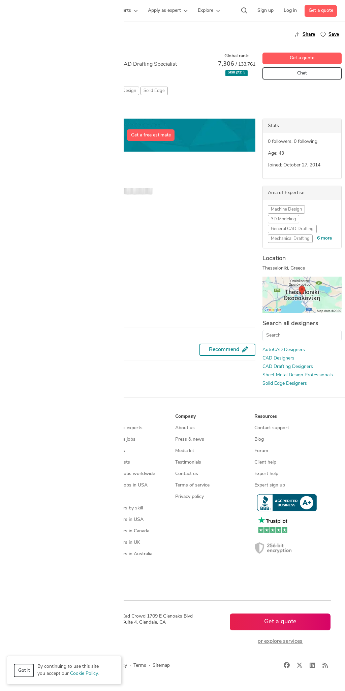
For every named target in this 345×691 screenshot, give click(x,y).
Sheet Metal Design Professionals (297, 375)
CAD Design (45, 91)
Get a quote (321, 10)
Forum (261, 450)
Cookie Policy (84, 673)
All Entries (51, 107)
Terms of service (192, 485)
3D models (107, 496)
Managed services (36, 439)
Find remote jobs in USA (122, 485)
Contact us (186, 473)
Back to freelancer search (33, 34)
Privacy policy (189, 496)
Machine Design (286, 209)
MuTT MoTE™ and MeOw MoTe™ (45, 290)
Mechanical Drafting (290, 239)
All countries (109, 565)
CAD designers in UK (118, 542)
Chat (302, 73)
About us (185, 428)
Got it (24, 670)
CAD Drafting (77, 91)
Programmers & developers (45, 485)
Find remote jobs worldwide (125, 473)
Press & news (189, 439)
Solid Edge (154, 91)
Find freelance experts (119, 428)
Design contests (34, 450)
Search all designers (290, 323)
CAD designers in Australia (124, 554)
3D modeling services (39, 473)
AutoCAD (16, 91)
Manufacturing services (41, 496)
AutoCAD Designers (283, 349)
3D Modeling (283, 219)
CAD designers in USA (120, 519)
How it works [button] (32, 416)
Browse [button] (104, 416)
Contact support (271, 428)
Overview (14, 106)
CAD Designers (278, 358)
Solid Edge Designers (284, 383)
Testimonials (188, 462)
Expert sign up (269, 485)
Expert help (266, 473)
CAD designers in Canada (122, 531)
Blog (259, 439)
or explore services (280, 641)
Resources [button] (265, 416)
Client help (265, 462)
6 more (324, 238)
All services (29, 508)
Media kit (184, 450)
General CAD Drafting (292, 229)
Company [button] (185, 416)
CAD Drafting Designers (287, 366)
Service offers (110, 450)
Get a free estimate (151, 135)
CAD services (31, 462)
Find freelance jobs (115, 439)
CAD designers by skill (119, 508)
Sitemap (104, 576)
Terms (139, 665)
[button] (83, 11)
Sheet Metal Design (117, 91)
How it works (31, 428)
